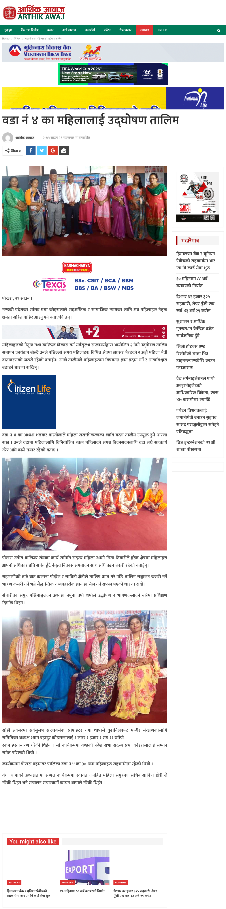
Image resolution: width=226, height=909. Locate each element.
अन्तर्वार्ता (90, 30)
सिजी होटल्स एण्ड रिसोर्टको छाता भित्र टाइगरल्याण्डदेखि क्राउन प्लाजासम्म (195, 357)
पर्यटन (107, 30)
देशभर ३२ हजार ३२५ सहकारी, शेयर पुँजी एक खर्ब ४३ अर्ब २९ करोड (195, 304)
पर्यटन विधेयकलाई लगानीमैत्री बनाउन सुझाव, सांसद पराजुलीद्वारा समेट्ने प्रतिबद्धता (197, 421)
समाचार (144, 30)
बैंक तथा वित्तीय (29, 30)
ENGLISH (164, 30)
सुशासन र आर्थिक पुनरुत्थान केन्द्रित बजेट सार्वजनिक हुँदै (195, 329)
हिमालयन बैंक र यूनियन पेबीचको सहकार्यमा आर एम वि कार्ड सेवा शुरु (195, 261)
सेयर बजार (125, 30)
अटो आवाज (69, 30)
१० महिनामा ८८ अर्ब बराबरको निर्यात (191, 282)
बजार (50, 30)
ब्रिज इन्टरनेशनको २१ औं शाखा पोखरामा (195, 446)
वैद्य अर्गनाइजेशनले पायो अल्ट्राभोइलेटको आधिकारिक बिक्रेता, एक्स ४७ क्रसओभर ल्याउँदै (197, 389)
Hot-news (14, 882)
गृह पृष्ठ (8, 30)
